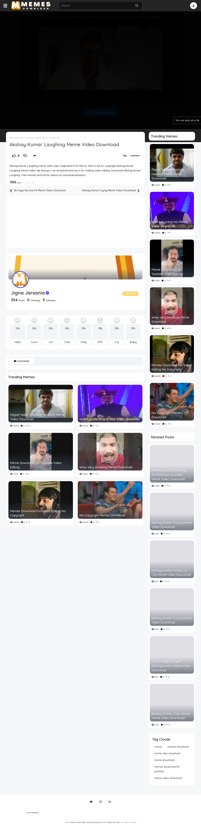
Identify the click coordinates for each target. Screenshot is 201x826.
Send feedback (33, 812)
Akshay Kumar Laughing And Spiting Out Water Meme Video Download (169, 474)
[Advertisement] (100, 69)
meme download (164, 760)
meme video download (168, 778)
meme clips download (167, 753)
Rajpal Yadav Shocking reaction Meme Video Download (37, 417)
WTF (100, 342)
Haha (18, 342)
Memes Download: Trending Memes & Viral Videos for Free (95, 822)
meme (158, 746)
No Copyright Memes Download (102, 515)
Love (34, 342)
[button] (193, 5)
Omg (84, 342)
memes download (178, 746)
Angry (133, 342)
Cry (117, 342)
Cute (67, 342)
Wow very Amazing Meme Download (105, 467)
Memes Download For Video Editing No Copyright (38, 513)
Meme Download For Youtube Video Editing (35, 465)
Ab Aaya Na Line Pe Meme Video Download (38, 191)
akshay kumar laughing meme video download (34, 137)
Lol (51, 342)
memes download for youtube (167, 769)
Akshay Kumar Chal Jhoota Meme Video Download (171, 716)
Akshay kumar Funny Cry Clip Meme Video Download (171, 572)
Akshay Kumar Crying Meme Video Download (110, 191)
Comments (21, 361)
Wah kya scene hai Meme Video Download (109, 419)
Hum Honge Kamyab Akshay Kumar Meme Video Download (171, 666)
